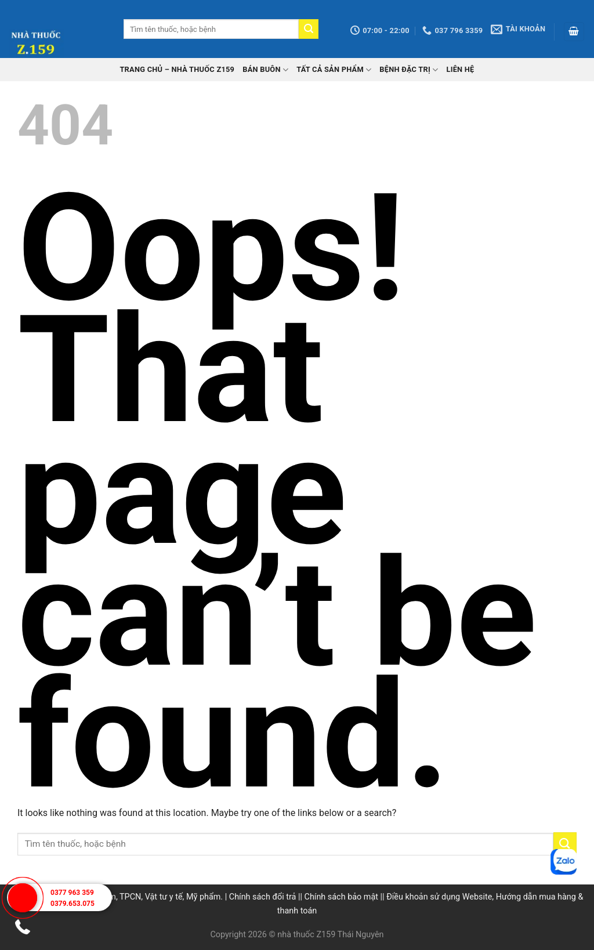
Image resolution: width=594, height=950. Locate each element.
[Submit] (308, 29)
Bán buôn (265, 69)
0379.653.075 (72, 904)
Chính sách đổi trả (262, 897)
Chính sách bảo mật (341, 897)
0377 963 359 (72, 893)
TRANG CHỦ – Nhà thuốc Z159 (176, 69)
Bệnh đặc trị (408, 69)
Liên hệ (460, 69)
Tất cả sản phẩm (333, 69)
